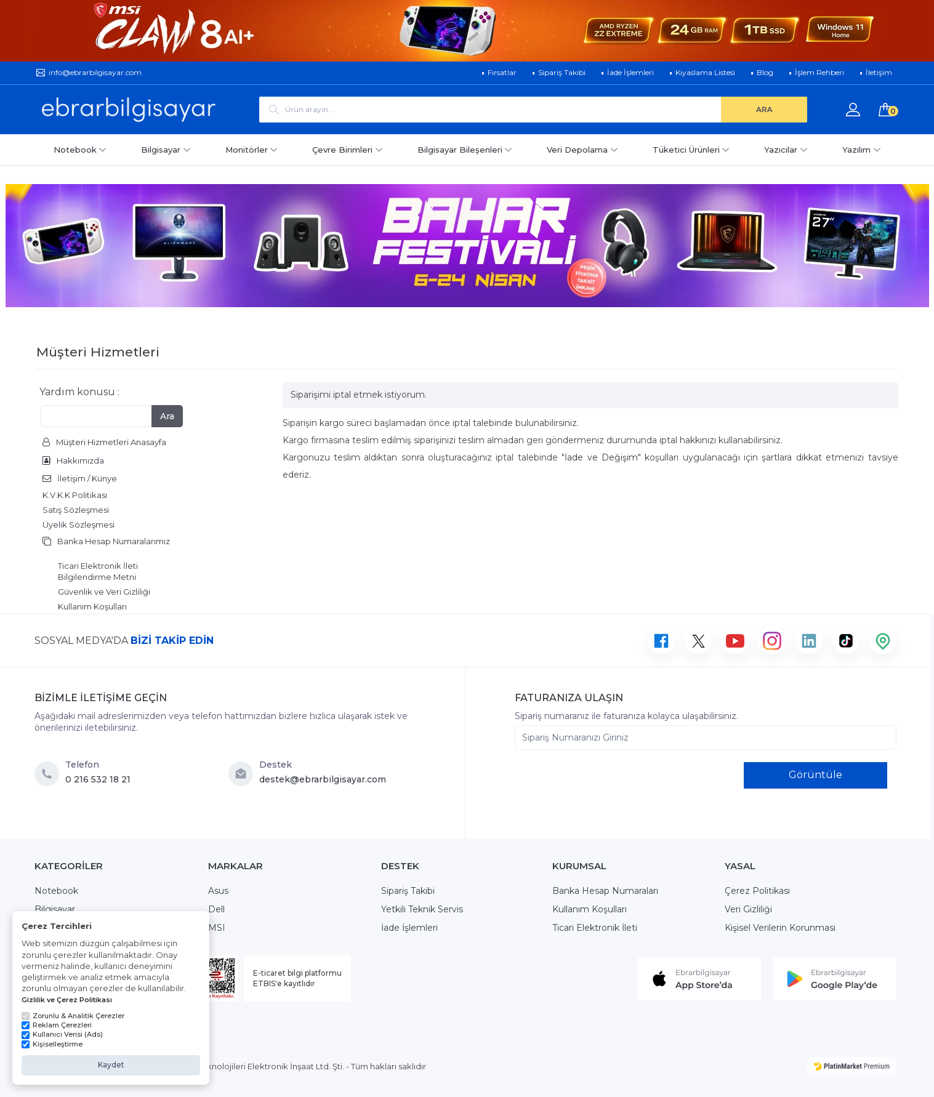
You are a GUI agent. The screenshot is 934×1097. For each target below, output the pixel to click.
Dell (216, 909)
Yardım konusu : (79, 392)
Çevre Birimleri (347, 150)
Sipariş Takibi (408, 890)
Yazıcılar (786, 150)
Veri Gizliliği (748, 909)
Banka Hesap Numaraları (605, 890)
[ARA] (764, 110)
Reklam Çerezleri (57, 1025)
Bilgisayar (166, 150)
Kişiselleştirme (52, 1044)
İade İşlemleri (409, 927)
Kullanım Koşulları (589, 909)
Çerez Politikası (757, 890)
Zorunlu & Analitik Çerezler (73, 1015)
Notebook (80, 150)
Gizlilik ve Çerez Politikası (67, 999)
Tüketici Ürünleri (691, 150)
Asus (218, 890)
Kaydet (111, 1064)
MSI (216, 927)
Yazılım (861, 150)
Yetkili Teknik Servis (422, 909)
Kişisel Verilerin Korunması (780, 927)
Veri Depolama (582, 150)
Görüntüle (815, 775)
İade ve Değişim (601, 457)
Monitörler (251, 150)
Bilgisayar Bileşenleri (465, 150)
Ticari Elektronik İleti (594, 927)
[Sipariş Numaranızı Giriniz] (705, 737)
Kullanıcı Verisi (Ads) (62, 1034)
